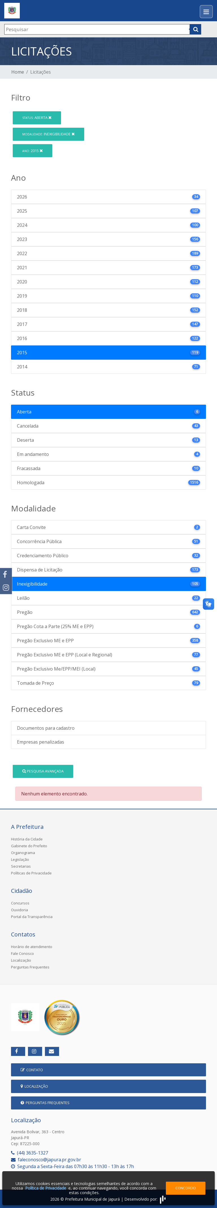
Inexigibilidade (48, 133)
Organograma (23, 852)
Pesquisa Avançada (43, 771)
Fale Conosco (22, 953)
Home (17, 72)
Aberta (36, 117)
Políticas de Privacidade (31, 873)
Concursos (20, 903)
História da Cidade (27, 839)
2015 (32, 150)
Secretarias (21, 866)
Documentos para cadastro (46, 728)
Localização (21, 960)
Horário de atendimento (31, 946)
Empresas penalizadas (40, 742)
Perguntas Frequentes (30, 967)
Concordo (185, 1187)
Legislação (20, 859)
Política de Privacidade (45, 1188)
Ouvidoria (19, 909)
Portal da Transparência (32, 916)
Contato (32, 1069)
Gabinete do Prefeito (29, 845)
